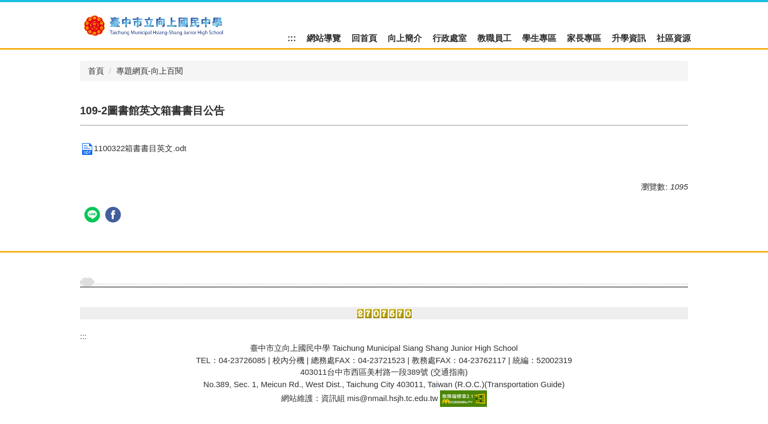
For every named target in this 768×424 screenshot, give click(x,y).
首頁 (96, 70)
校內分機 (289, 360)
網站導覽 (324, 38)
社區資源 (674, 38)
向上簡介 (405, 38)
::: (291, 38)
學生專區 (539, 38)
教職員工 (494, 38)
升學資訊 (629, 38)
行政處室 (450, 38)
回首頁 (364, 38)
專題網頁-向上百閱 (149, 70)
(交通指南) (449, 371)
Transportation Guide (524, 384)
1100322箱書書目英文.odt (133, 148)
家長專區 (584, 38)
